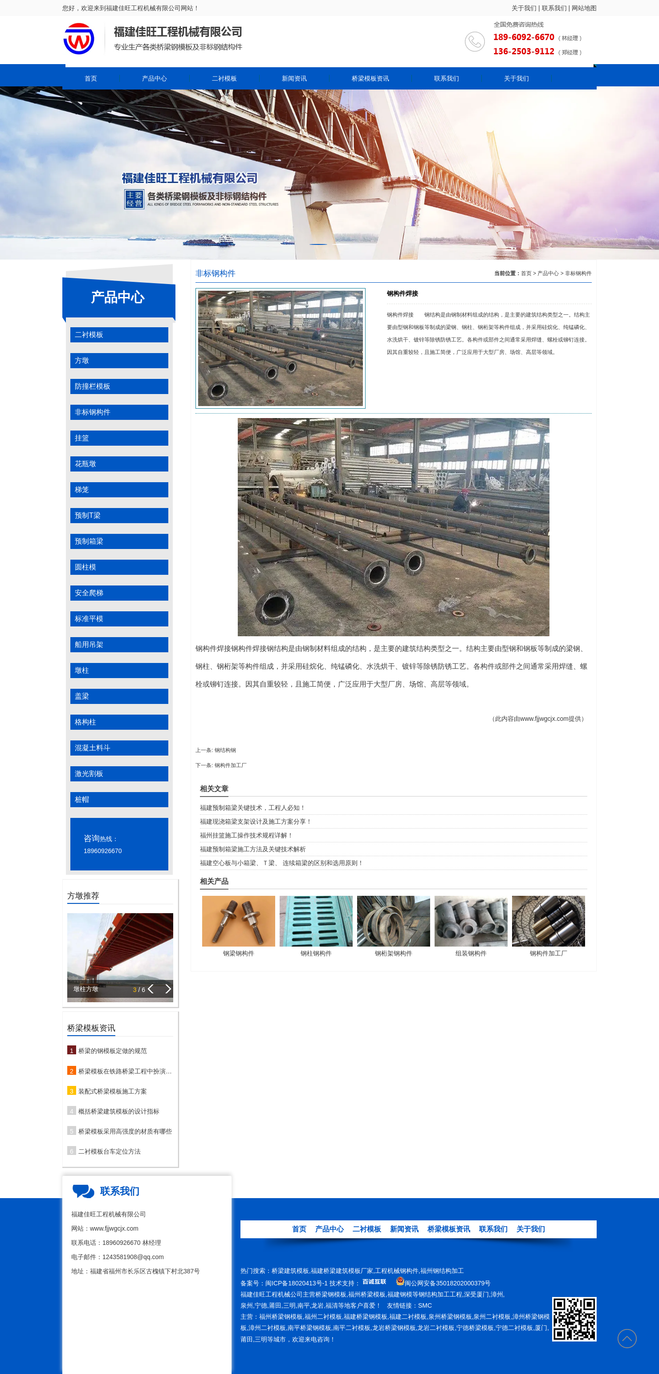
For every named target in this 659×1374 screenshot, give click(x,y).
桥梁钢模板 (330, 1294)
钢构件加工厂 (231, 765)
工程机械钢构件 (397, 1270)
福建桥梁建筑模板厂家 (342, 1270)
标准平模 (89, 618)
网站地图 (584, 8)
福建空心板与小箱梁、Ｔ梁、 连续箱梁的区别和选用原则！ (282, 862)
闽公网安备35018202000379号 (448, 1283)
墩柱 (82, 670)
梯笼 (82, 489)
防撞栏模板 (92, 386)
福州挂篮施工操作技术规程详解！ (246, 835)
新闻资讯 (294, 78)
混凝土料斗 (92, 748)
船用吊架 (89, 644)
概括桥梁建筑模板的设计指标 (118, 1111)
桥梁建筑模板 (290, 1270)
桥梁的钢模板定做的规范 (112, 1050)
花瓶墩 (85, 463)
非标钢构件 (92, 412)
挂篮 (82, 438)
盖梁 (82, 696)
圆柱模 (85, 567)
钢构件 (206, 648)
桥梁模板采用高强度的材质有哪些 (125, 1131)
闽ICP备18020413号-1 (296, 1283)
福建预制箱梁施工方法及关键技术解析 (253, 849)
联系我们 (554, 8)
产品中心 (154, 78)
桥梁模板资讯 (370, 78)
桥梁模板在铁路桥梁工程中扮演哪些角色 (125, 1071)
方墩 (82, 360)
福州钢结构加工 (442, 1270)
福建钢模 (399, 1294)
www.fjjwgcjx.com (544, 718)
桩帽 (82, 799)
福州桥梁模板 (367, 1294)
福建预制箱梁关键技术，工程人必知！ (253, 807)
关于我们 (524, 8)
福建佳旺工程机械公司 (271, 1294)
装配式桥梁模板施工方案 (112, 1091)
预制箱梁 (89, 541)
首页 (91, 78)
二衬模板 (224, 78)
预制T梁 (88, 515)
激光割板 (89, 773)
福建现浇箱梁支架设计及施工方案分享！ (256, 821)
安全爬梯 (89, 593)
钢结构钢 (225, 750)
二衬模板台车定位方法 (109, 1151)
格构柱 (85, 722)
